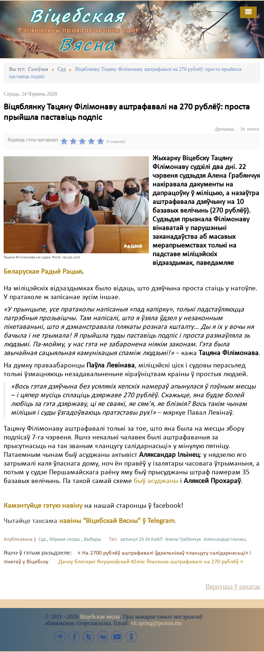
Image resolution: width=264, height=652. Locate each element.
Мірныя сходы (64, 539)
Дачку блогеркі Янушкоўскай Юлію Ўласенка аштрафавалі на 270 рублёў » (150, 562)
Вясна (86, 44)
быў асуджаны (156, 481)
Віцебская (77, 15)
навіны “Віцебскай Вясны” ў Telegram (117, 521)
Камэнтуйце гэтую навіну (43, 506)
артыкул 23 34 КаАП (141, 539)
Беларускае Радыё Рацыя (43, 271)
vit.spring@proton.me (156, 623)
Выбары (92, 539)
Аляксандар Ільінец (225, 539)
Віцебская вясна (99, 616)
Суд (42, 539)
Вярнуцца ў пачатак (233, 586)
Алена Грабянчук (183, 539)
